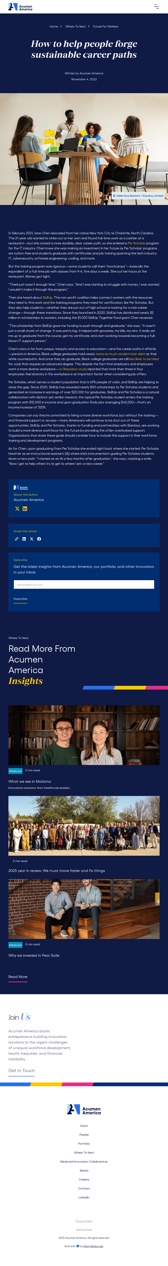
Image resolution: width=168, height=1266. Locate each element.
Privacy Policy (84, 1221)
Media (84, 1170)
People (84, 1134)
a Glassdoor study (73, 369)
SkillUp (47, 297)
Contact (84, 1188)
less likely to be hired (144, 359)
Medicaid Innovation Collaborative (84, 1161)
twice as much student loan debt (120, 354)
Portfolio (84, 1143)
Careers (84, 1179)
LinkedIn (84, 1197)
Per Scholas (136, 243)
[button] (156, 6)
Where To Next (84, 1152)
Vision (84, 1125)
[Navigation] (20, 6)
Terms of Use (84, 1229)
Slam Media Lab (93, 1246)
